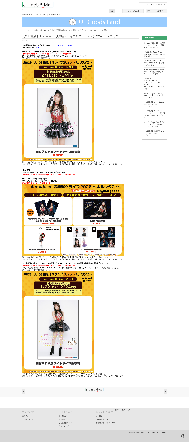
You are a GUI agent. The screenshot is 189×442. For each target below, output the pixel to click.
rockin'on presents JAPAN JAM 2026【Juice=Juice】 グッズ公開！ (154, 95)
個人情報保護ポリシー (104, 419)
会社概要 (99, 416)
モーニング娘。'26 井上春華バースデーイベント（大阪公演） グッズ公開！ (154, 45)
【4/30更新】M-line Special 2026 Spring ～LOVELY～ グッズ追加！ (154, 104)
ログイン (25, 416)
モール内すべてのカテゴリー (50, 15)
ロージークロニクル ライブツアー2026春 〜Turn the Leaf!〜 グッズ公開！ (154, 124)
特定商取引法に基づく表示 (105, 423)
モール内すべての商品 (31, 15)
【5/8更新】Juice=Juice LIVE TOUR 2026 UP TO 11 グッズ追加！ (154, 54)
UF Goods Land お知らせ (39, 30)
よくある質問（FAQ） (67, 423)
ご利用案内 (63, 416)
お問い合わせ (63, 419)
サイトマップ (63, 426)
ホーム (24, 30)
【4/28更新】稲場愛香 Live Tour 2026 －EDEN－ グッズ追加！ (154, 133)
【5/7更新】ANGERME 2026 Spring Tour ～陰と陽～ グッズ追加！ (154, 63)
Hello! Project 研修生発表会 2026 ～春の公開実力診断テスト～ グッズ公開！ (154, 72)
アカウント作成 (27, 419)
